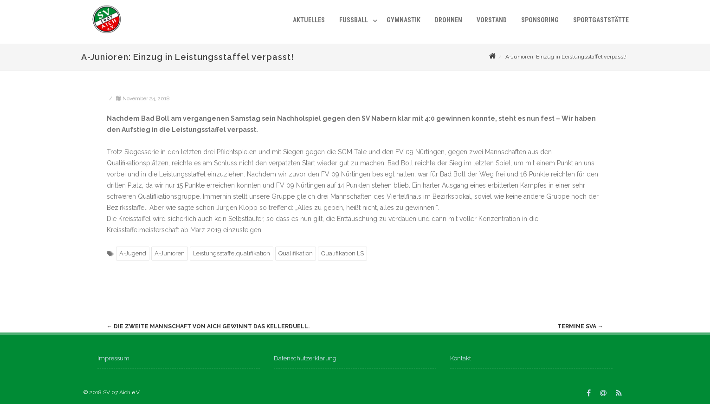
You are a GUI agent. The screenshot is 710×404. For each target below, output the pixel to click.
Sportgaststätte (601, 20)
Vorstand (492, 20)
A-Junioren (170, 253)
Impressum (113, 358)
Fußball (353, 20)
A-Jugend (132, 253)
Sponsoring (540, 20)
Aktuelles (309, 20)
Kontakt (460, 358)
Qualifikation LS (342, 253)
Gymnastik (403, 20)
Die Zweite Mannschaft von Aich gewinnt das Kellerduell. (208, 326)
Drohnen (448, 20)
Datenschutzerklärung (305, 358)
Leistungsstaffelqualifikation (231, 253)
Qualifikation (295, 253)
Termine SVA (580, 326)
